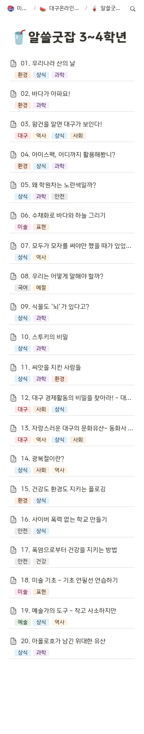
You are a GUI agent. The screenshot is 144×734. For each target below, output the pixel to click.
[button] (19, 8)
